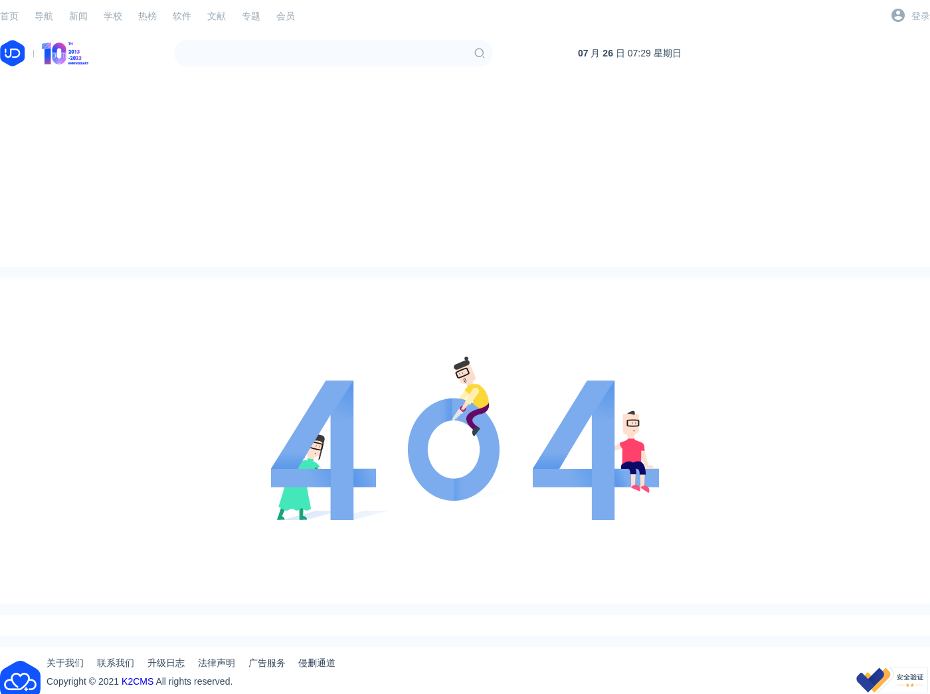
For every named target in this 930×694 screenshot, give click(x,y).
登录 (920, 16)
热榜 (147, 16)
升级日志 (166, 662)
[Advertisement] (465, 174)
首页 (9, 16)
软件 (182, 16)
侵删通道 (316, 662)
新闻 (78, 16)
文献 (216, 16)
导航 (44, 16)
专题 (251, 16)
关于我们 (65, 662)
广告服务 (267, 662)
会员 (285, 16)
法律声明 (216, 662)
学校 (113, 16)
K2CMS (137, 681)
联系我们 (115, 662)
